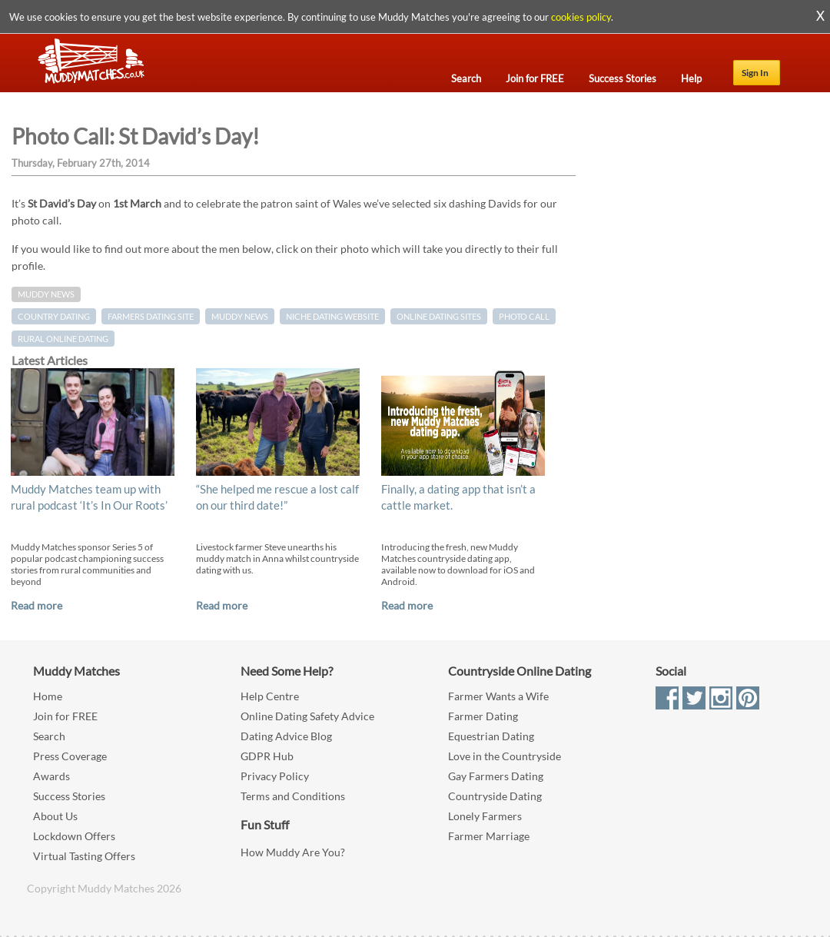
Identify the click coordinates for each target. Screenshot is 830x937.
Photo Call (524, 316)
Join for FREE (65, 716)
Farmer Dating (483, 716)
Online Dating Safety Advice (307, 716)
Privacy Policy (275, 775)
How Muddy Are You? (293, 852)
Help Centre (270, 696)
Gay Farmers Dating (495, 775)
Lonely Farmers (485, 815)
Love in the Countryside (504, 756)
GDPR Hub (267, 756)
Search (49, 736)
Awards (51, 775)
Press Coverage (70, 756)
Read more (36, 605)
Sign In (755, 72)
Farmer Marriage (489, 835)
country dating (54, 316)
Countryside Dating (495, 795)
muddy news (239, 316)
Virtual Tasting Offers (84, 855)
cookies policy (581, 17)
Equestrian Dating (491, 736)
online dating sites (439, 316)
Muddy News (46, 294)
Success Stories (69, 795)
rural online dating (63, 339)
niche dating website (332, 316)
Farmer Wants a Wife (498, 696)
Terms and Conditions (293, 795)
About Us (55, 815)
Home (47, 696)
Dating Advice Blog (286, 736)
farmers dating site (151, 316)
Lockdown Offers (74, 835)
